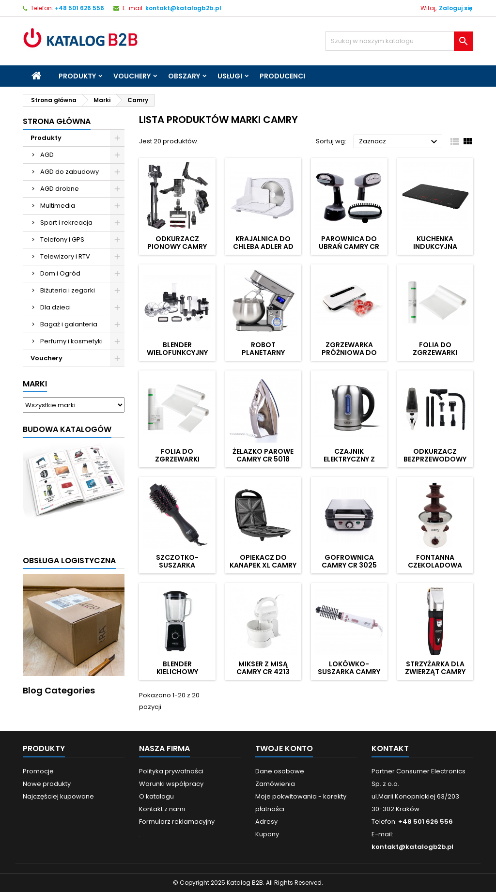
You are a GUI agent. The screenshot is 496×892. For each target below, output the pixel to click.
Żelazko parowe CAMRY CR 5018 (263, 455)
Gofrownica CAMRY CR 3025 (349, 561)
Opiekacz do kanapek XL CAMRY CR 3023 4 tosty (263, 565)
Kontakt (390, 748)
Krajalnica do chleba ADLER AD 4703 (263, 246)
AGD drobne (59, 188)
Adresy (266, 821)
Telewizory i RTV (65, 256)
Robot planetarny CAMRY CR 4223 (263, 352)
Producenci (282, 76)
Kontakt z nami (162, 809)
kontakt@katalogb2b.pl (183, 8)
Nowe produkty (47, 783)
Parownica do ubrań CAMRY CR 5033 (349, 246)
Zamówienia (275, 783)
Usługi (229, 76)
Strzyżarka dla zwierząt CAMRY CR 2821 (435, 671)
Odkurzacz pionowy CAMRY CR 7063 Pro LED (177, 246)
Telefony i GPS (62, 239)
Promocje (38, 771)
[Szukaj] (399, 41)
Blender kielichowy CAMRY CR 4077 (177, 671)
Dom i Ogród (60, 273)
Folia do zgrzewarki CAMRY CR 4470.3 (177, 459)
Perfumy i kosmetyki (71, 341)
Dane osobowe (279, 771)
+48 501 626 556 (79, 8)
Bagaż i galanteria (68, 324)
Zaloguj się (455, 8)
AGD (47, 154)
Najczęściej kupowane (58, 796)
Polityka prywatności (171, 771)
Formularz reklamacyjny (177, 821)
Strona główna (57, 121)
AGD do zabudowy (69, 171)
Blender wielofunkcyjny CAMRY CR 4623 (177, 352)
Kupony (267, 834)
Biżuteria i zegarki (67, 290)
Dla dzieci (55, 307)
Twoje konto (284, 748)
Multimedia (57, 205)
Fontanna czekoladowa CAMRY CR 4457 (435, 565)
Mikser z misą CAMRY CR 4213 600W (263, 671)
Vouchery (132, 76)
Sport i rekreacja (66, 222)
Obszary (184, 76)
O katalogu (156, 796)
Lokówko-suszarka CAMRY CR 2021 (349, 671)
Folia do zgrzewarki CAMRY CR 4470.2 (435, 352)
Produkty (77, 76)
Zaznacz (399, 142)
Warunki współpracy (171, 783)
